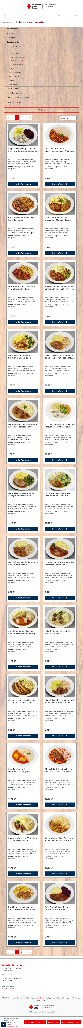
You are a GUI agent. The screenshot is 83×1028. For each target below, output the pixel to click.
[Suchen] (59, 15)
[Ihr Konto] (75, 15)
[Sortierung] (68, 118)
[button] (3, 1024)
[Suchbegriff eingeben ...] (38, 15)
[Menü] (4, 15)
